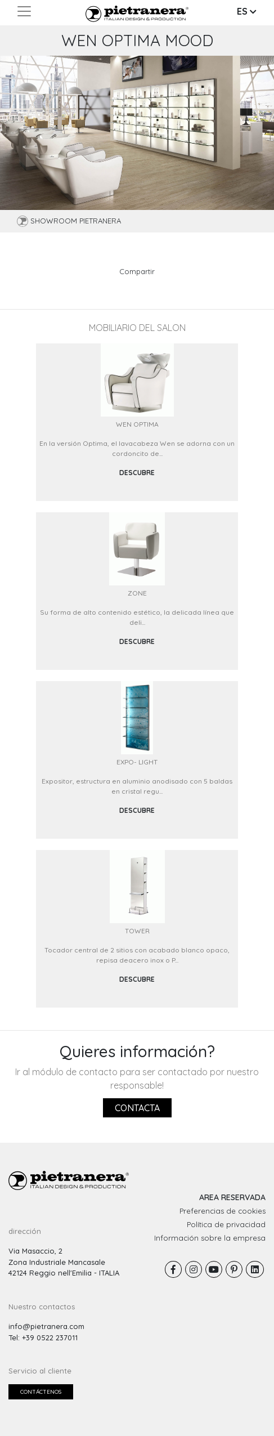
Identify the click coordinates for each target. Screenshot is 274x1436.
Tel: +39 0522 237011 (43, 1337)
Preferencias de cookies (222, 1210)
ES (247, 11)
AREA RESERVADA (232, 1197)
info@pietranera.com (46, 1326)
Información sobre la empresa (210, 1237)
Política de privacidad (226, 1224)
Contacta (137, 1107)
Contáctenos (40, 1391)
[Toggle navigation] (24, 11)
